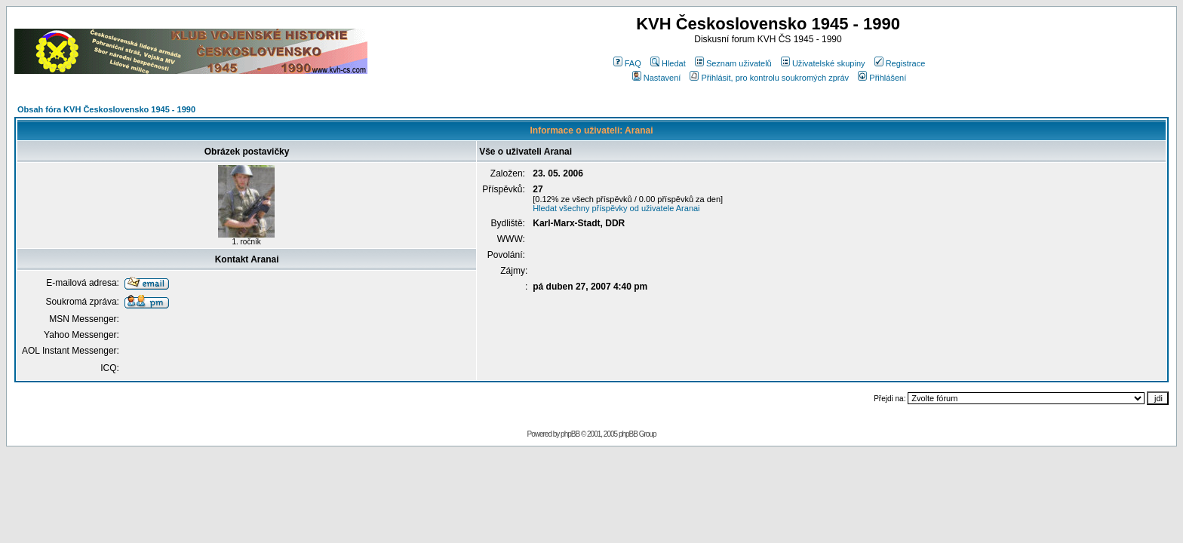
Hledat (668, 63)
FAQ (627, 63)
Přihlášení (882, 77)
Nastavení (656, 77)
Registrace (900, 63)
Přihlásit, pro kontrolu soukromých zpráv (769, 77)
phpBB (570, 434)
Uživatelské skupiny (823, 63)
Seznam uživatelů (733, 63)
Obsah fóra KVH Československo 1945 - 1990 (106, 109)
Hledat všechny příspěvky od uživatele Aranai (616, 208)
